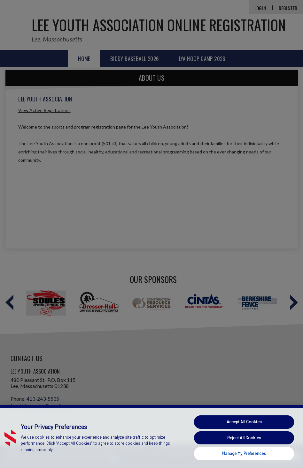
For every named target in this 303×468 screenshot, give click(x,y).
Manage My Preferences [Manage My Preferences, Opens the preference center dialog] (244, 453)
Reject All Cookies (244, 437)
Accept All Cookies (244, 421)
